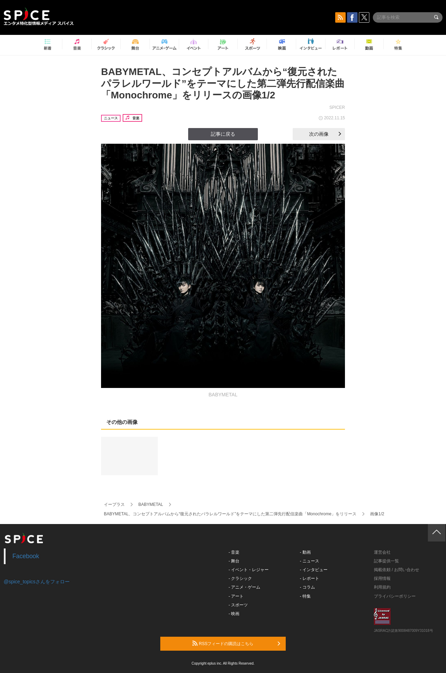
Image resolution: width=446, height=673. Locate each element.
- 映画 (234, 613)
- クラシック (240, 578)
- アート (236, 596)
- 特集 (305, 596)
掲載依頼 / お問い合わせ (396, 569)
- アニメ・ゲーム (244, 587)
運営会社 (382, 552)
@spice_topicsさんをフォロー (37, 581)
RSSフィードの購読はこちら (236, 643)
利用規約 (382, 587)
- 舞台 (234, 561)
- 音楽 (234, 552)
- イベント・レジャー (249, 569)
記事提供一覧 (386, 561)
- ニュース (309, 561)
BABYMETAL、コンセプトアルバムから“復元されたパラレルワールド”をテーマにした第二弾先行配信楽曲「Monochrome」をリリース (230, 513)
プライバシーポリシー (395, 596)
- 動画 (305, 552)
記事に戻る (223, 134)
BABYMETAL (150, 504)
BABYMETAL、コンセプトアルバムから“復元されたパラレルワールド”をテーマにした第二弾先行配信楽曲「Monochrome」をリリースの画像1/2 (223, 83)
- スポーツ (238, 605)
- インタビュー (314, 569)
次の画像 (325, 134)
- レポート (309, 578)
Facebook (26, 556)
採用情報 (382, 578)
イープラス (114, 504)
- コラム (307, 587)
